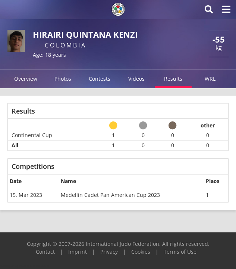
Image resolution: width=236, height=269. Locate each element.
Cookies (140, 251)
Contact (45, 251)
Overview (25, 78)
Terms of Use (180, 251)
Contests (99, 78)
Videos (136, 78)
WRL (210, 78)
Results (173, 78)
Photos (62, 78)
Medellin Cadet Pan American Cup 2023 (110, 194)
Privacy (109, 251)
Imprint (77, 251)
